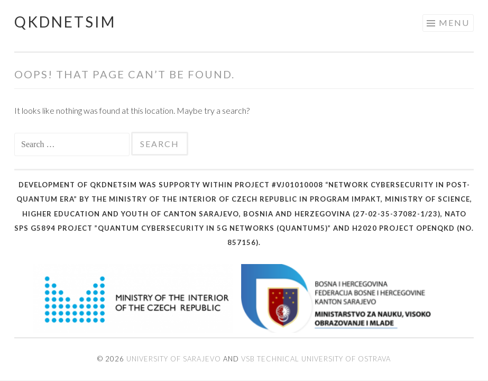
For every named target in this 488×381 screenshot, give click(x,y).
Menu (454, 22)
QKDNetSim (65, 22)
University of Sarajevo (173, 359)
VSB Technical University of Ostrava (316, 359)
